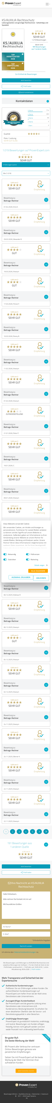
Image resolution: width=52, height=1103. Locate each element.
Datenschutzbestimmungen (25, 952)
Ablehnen (41, 578)
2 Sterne (30, 122)
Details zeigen (39, 565)
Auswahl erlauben (21, 577)
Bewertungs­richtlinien (10, 1094)
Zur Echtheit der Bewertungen (26, 74)
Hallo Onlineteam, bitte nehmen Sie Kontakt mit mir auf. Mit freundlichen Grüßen (26, 905)
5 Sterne (30, 110)
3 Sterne (30, 118)
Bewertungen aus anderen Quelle (39, 48)
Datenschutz (36, 1094)
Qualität (7, 133)
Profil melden (36, 969)
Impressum (44, 1094)
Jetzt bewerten (26, 80)
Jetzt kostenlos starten (26, 1071)
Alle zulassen (38, 570)
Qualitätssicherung (24, 1094)
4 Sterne (30, 114)
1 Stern (30, 125)
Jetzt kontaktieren (26, 92)
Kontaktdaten (32, 101)
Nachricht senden (26, 946)
